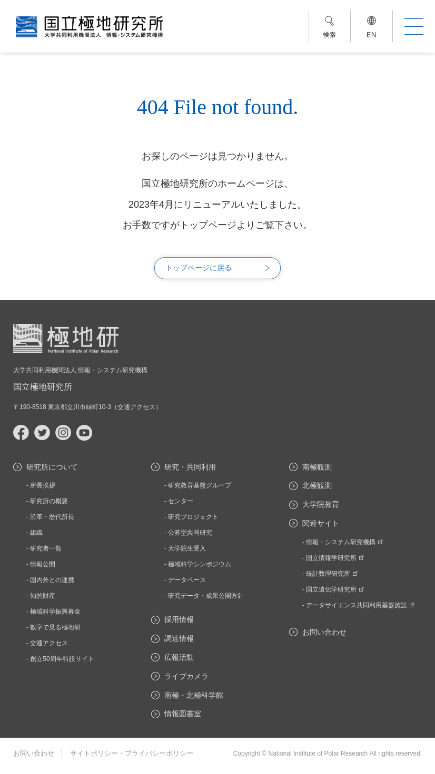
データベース (187, 580)
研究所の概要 (49, 501)
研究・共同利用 (190, 467)
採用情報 (179, 619)
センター (180, 501)
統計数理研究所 (332, 573)
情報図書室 (182, 713)
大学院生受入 (187, 548)
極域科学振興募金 (55, 611)
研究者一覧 (46, 548)
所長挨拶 (42, 485)
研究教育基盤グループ (199, 485)
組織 (36, 532)
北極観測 (317, 485)
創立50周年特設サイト (62, 659)
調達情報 (179, 638)
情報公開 (42, 564)
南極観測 (317, 467)
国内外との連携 (52, 580)
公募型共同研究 (190, 532)
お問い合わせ (324, 632)
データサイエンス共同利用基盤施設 (360, 605)
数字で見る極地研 (55, 627)
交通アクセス (136, 407)
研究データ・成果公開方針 (206, 595)
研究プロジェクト (193, 517)
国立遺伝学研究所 (335, 589)
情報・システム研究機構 (344, 542)
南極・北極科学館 (193, 695)
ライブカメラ (186, 676)
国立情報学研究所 (335, 558)
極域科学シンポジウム (199, 564)
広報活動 (179, 657)
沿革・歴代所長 (52, 517)
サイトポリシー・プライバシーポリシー (131, 753)
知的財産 (42, 595)
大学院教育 (320, 504)
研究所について (52, 467)
